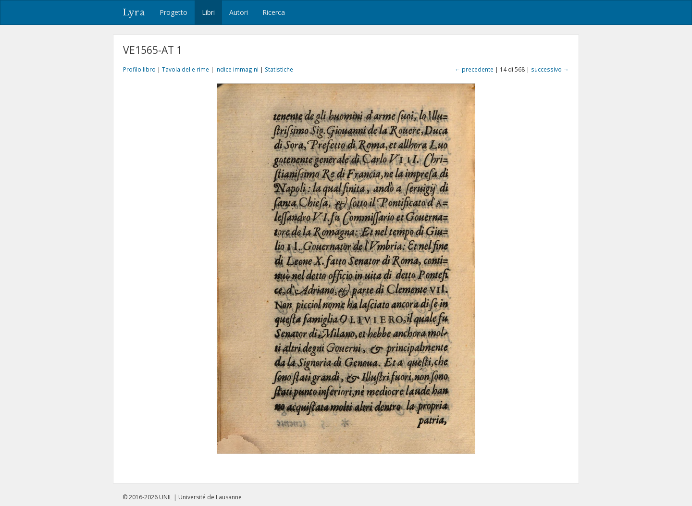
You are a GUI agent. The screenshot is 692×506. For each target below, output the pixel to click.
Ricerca (273, 12)
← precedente (474, 69)
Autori (238, 12)
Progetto (173, 12)
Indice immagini (237, 69)
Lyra (134, 12)
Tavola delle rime (185, 69)
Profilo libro (139, 69)
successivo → (550, 69)
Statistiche (279, 69)
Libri (208, 12)
